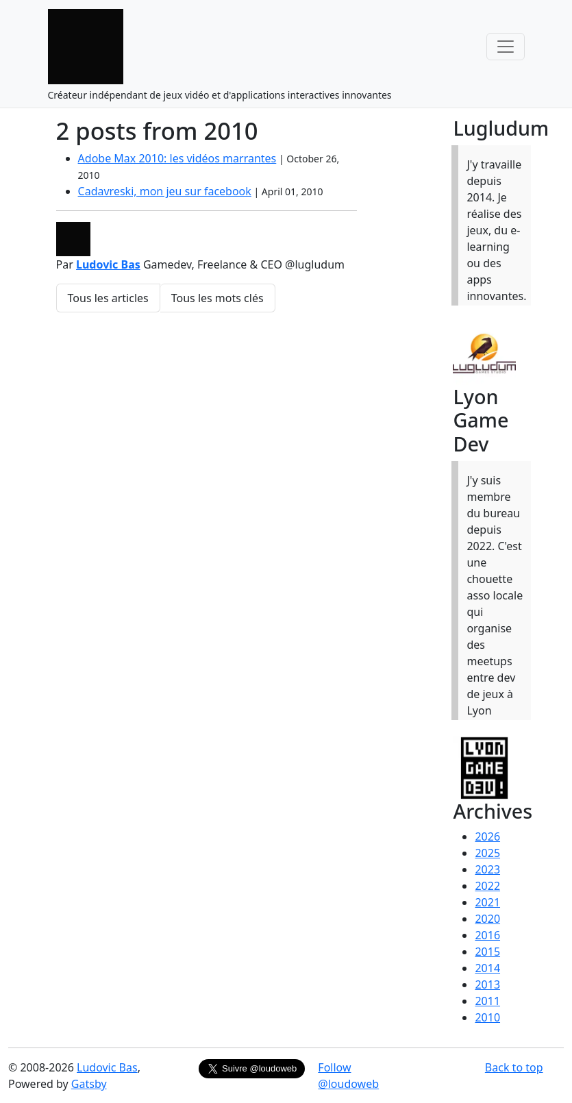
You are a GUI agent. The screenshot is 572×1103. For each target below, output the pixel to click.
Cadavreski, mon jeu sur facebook (164, 191)
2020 (487, 918)
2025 (487, 852)
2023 (487, 869)
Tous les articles (108, 298)
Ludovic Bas (108, 264)
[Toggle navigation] (505, 46)
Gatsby (89, 1083)
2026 (487, 836)
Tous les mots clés (217, 298)
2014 (487, 968)
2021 (487, 902)
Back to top (514, 1067)
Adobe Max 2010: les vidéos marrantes (177, 158)
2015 (487, 951)
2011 (487, 1000)
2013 (487, 984)
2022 (487, 885)
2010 (487, 1017)
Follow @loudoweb (348, 1075)
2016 (487, 935)
